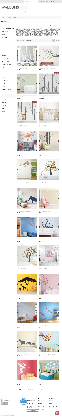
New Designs (5, 25)
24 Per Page (29, 40)
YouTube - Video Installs (54, 407)
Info (31, 11)
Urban (3, 114)
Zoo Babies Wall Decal (43, 125)
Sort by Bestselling (21, 40)
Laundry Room (6, 71)
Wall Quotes (5, 99)
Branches (4, 55)
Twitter (50, 403)
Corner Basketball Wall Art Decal (23, 239)
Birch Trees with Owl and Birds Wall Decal (47, 154)
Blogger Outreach (42, 404)
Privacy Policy (41, 409)
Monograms (5, 74)
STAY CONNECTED (6, 398)
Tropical (4, 111)
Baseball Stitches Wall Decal (44, 325)
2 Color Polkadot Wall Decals (44, 211)
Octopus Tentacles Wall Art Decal (45, 239)
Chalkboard (5, 58)
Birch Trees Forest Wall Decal (22, 125)
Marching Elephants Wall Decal (23, 354)
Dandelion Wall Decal (21, 96)
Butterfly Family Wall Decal (44, 297)
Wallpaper (36, 8)
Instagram (51, 400)
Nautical (4, 80)
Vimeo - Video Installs (53, 406)
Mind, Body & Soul (7, 89)
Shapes (4, 102)
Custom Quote (24, 11)
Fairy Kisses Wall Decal (21, 383)
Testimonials (40, 403)
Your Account (30, 403)
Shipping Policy (41, 407)
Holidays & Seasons (7, 64)
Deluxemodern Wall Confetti (22, 325)
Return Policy (41, 406)
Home (3, 17)
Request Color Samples (31, 400)
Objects (4, 83)
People (4, 86)
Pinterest (51, 404)
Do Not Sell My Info (33, 410)
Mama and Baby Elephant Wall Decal (24, 211)
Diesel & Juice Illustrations (5, 118)
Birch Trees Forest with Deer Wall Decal (46, 96)
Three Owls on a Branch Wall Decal (23, 182)
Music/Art (4, 77)
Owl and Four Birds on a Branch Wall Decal (47, 68)
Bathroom (5, 49)
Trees (3, 108)
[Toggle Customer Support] (57, 413)
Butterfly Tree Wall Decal (43, 268)
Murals (30, 8)
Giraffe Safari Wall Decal (21, 297)
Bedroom (4, 52)
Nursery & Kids (6, 96)
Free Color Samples (46, 8)
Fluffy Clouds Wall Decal (43, 383)
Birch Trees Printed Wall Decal (22, 68)
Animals (4, 45)
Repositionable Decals (8, 28)
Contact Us (29, 404)
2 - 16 (40, 389)
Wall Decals (24, 8)
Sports (4, 105)
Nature (4, 92)
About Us (40, 400)
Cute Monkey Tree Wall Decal (22, 268)
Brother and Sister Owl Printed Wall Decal (47, 354)
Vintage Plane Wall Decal (21, 154)
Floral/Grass (5, 61)
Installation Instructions (29, 407)
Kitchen (4, 67)
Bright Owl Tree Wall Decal (44, 182)
